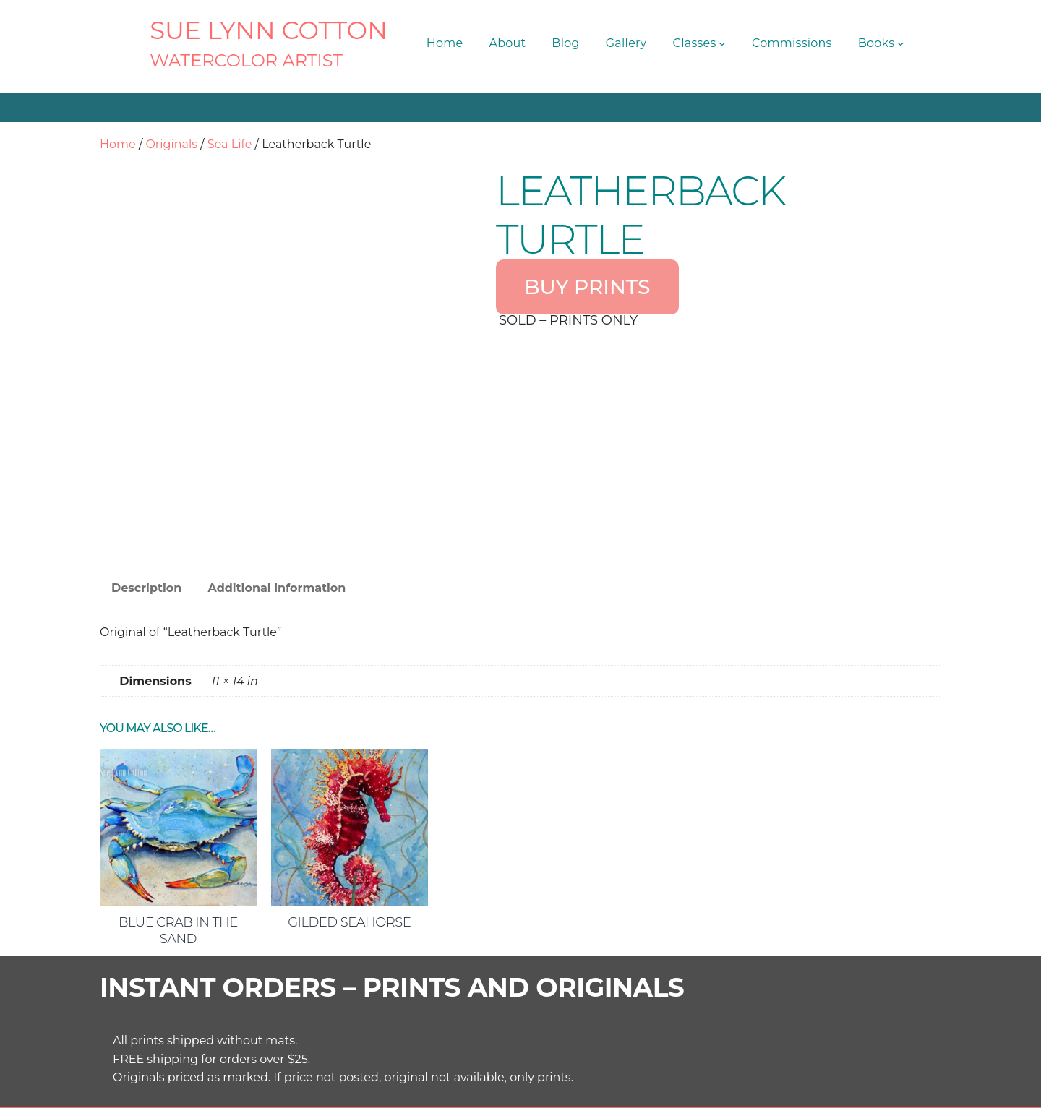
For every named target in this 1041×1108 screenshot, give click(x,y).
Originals (171, 144)
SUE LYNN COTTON (268, 30)
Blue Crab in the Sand (178, 793)
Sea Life (229, 144)
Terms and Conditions (667, 1085)
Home (118, 144)
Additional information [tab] (276, 451)
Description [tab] (146, 451)
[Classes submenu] (722, 43)
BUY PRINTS (587, 287)
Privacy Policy (771, 1085)
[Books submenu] (900, 43)
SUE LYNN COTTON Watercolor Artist (382, 1085)
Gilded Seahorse (349, 785)
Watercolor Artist (246, 60)
